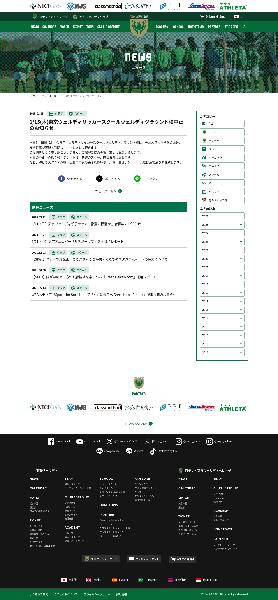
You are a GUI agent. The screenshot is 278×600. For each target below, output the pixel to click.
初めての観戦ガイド (39, 511)
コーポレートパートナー (112, 520)
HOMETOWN (196, 26)
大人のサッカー (107, 488)
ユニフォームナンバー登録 (78, 488)
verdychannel (88, 441)
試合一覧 (34, 503)
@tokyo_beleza (156, 441)
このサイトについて (66, 594)
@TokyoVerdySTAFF (121, 441)
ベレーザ (214, 141)
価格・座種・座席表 (188, 526)
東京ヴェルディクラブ (94, 16)
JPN (240, 16)
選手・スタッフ (72, 484)
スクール (79, 114)
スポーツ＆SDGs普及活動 (112, 492)
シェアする (74, 178)
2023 (205, 242)
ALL (211, 124)
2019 (205, 276)
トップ (213, 132)
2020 (205, 267)
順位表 (33, 507)
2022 (205, 250)
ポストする (112, 178)
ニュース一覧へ (105, 191)
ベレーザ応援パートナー (225, 548)
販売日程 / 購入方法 (39, 533)
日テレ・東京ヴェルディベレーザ (208, 470)
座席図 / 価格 (36, 529)
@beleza (134, 451)
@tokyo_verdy (188, 441)
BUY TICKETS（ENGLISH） (43, 545)
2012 (205, 335)
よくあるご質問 (39, 594)
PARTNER (214, 26)
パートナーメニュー (109, 524)
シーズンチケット (38, 526)
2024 (205, 233)
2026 (205, 216)
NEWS (35, 26)
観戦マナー (70, 510)
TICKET (78, 26)
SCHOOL (178, 26)
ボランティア (71, 514)
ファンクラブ (141, 484)
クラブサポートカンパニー (113, 532)
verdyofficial (59, 441)
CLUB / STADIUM (108, 26)
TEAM (90, 26)
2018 (205, 284)
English (94, 580)
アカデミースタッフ (74, 541)
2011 (205, 344)
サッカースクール (108, 484)
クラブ (59, 114)
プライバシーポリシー (97, 594)
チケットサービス (187, 533)
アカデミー (215, 166)
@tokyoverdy (107, 451)
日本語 (69, 580)
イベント (214, 192)
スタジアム (70, 506)
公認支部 (69, 518)
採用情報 (121, 594)
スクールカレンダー (109, 496)
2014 (205, 318)
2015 (205, 310)
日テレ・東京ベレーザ (53, 16)
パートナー (215, 183)
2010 (205, 352)
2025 (205, 225)
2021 (205, 259)
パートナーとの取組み (110, 536)
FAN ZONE (231, 26)
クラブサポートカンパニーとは (115, 528)
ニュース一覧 (49, 96)
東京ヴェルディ (47, 470)
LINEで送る (150, 178)
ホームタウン (217, 158)
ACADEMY (162, 26)
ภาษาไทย (177, 580)
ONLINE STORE (215, 16)
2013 (205, 327)
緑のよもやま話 (218, 200)
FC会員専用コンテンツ (146, 488)
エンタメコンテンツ (144, 496)
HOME (33, 96)
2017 (205, 293)
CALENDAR (49, 26)
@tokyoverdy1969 (164, 451)
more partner (136, 423)
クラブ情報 (70, 502)
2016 (205, 301)
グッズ (138, 492)
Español (120, 580)
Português (148, 580)
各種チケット (36, 541)
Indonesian (206, 580)
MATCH (64, 26)
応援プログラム (142, 500)
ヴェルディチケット (147, 559)
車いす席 (34, 537)
